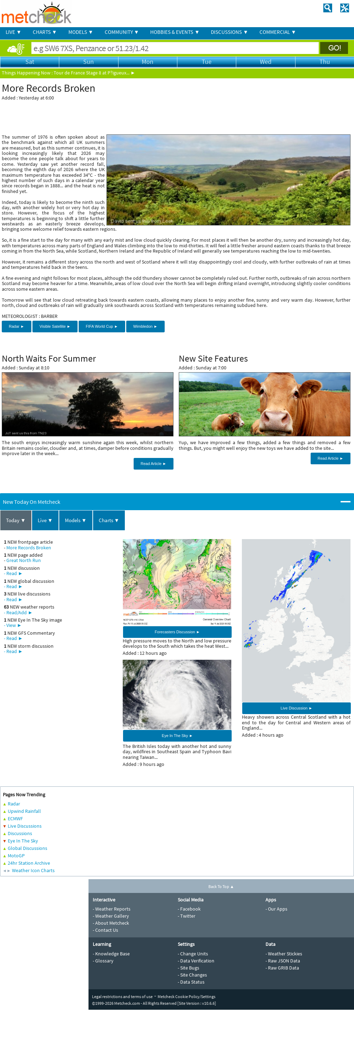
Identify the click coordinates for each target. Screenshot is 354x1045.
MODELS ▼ (80, 32)
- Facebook (189, 909)
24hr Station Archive (29, 863)
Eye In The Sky (23, 841)
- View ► (13, 625)
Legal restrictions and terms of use (122, 996)
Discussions (20, 833)
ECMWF (15, 818)
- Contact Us (105, 930)
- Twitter (186, 916)
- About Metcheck (111, 923)
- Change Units (193, 953)
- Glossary (103, 961)
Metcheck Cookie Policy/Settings (186, 996)
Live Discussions (25, 826)
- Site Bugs (188, 968)
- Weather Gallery (111, 916)
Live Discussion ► (296, 708)
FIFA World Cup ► (102, 326)
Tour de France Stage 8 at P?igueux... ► (94, 73)
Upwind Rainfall (24, 811)
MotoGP (16, 855)
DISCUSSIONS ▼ (229, 32)
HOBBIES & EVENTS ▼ (175, 32)
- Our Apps (276, 909)
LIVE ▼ (14, 32)
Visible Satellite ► (55, 326)
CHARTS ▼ (45, 32)
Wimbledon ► (145, 326)
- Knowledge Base (111, 953)
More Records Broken (28, 547)
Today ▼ (16, 520)
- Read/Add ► (18, 612)
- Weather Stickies (284, 953)
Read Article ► (153, 463)
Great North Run (23, 560)
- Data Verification (196, 961)
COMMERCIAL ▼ (278, 32)
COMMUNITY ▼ (122, 32)
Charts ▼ (109, 520)
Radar (14, 804)
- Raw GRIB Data (282, 968)
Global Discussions (27, 848)
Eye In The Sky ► (177, 735)
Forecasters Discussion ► (177, 632)
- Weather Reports (111, 909)
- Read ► (13, 573)
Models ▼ (76, 520)
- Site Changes (192, 975)
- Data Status (191, 982)
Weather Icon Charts (33, 870)
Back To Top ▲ (221, 886)
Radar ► (16, 326)
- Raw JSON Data (283, 961)
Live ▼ (45, 520)
